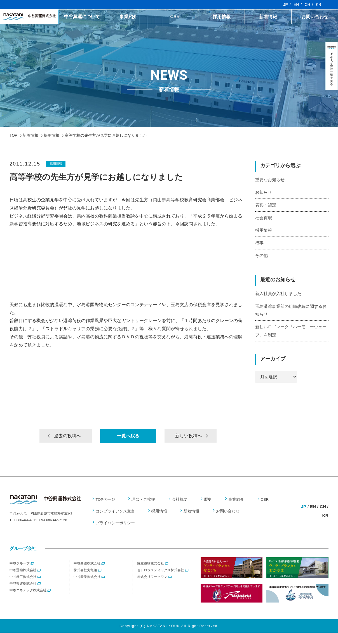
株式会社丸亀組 (85, 570)
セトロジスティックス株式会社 (160, 570)
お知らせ (263, 192)
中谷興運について (82, 16)
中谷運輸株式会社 (23, 570)
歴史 (206, 499)
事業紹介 (128, 16)
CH (307, 5)
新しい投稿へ (188, 435)
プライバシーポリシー (115, 523)
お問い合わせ (314, 16)
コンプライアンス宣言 (115, 511)
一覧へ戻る (128, 435)
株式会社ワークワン (152, 577)
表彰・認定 (265, 205)
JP (285, 5)
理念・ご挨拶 (143, 499)
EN (296, 5)
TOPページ (106, 499)
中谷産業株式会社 (87, 577)
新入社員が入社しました (278, 294)
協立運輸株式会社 (150, 564)
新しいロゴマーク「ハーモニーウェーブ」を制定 (291, 332)
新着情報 (268, 16)
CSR (175, 16)
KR (318, 5)
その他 (261, 256)
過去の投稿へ (67, 435)
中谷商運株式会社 (87, 564)
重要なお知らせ (270, 179)
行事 (259, 243)
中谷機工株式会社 (23, 577)
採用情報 (222, 16)
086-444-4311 (27, 521)
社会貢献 (263, 218)
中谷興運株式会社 (23, 584)
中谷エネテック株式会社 (28, 590)
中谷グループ (20, 564)
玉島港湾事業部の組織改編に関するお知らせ (291, 311)
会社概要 (179, 499)
